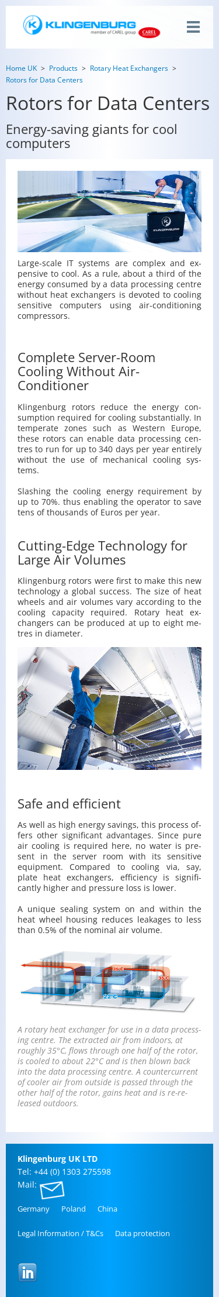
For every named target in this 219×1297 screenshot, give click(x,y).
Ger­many (34, 1208)
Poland (73, 1208)
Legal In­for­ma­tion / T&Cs (60, 1233)
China (107, 1208)
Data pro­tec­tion (142, 1233)
